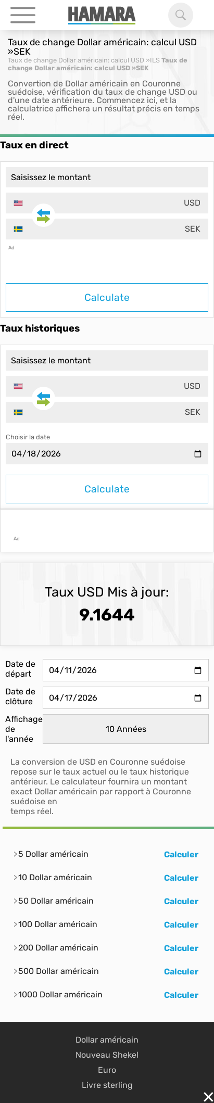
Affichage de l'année (24, 729)
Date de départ (20, 669)
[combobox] (107, 203)
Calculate (107, 297)
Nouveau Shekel (107, 1055)
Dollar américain (107, 1040)
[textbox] (107, 203)
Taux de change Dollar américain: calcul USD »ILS (84, 60)
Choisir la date (28, 437)
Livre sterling (107, 1085)
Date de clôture (20, 696)
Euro (107, 1070)
